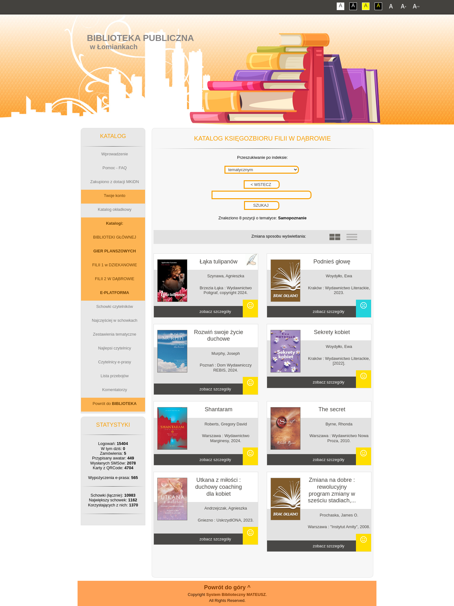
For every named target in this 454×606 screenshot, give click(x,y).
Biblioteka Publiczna (140, 38)
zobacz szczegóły (215, 311)
